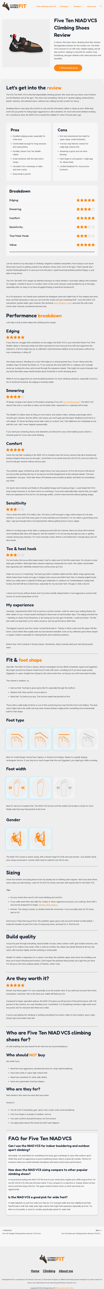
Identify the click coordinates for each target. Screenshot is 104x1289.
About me (91, 6)
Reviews (78, 6)
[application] (69, 6)
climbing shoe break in (48, 905)
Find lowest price (69, 68)
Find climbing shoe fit (46, 6)
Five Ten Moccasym (71, 402)
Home (35, 1271)
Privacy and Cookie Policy (65, 1288)
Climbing (65, 6)
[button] (101, 6)
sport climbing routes (63, 303)
